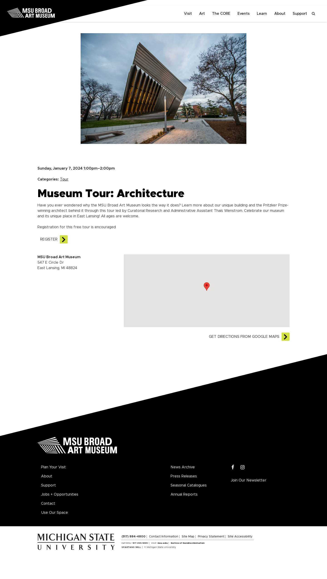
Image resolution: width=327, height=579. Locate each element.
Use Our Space (54, 512)
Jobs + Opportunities (59, 494)
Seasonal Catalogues (189, 485)
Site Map (188, 536)
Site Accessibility (240, 536)
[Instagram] (243, 467)
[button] (207, 286)
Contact (48, 503)
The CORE (221, 13)
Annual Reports (184, 494)
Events (244, 13)
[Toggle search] (313, 13)
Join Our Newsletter (248, 480)
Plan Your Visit (53, 467)
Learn (262, 13)
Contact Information (163, 536)
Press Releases (184, 476)
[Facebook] (233, 467)
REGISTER (48, 239)
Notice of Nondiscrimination (188, 543)
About (279, 13)
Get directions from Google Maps (244, 336)
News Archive (183, 467)
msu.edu (163, 543)
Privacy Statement (211, 536)
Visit (188, 13)
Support (300, 13)
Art (202, 13)
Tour (64, 179)
